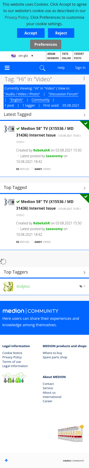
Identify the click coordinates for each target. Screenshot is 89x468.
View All (44, 114)
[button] (31, 33)
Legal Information (15, 366)
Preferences (45, 44)
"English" (16, 99)
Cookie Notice (12, 353)
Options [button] (84, 78)
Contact (48, 384)
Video (20, 141)
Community (41, 99)
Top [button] (6, 460)
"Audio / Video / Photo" (22, 94)
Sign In (80, 67)
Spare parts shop (55, 357)
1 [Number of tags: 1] (84, 286)
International (52, 397)
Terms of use (11, 361)
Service (48, 388)
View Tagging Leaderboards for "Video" (44, 272)
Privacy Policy (12, 357)
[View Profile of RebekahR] (41, 150)
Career (47, 401)
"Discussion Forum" (63, 94)
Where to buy (52, 353)
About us (49, 392)
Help (61, 67)
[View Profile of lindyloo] (23, 286)
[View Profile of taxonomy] (54, 156)
